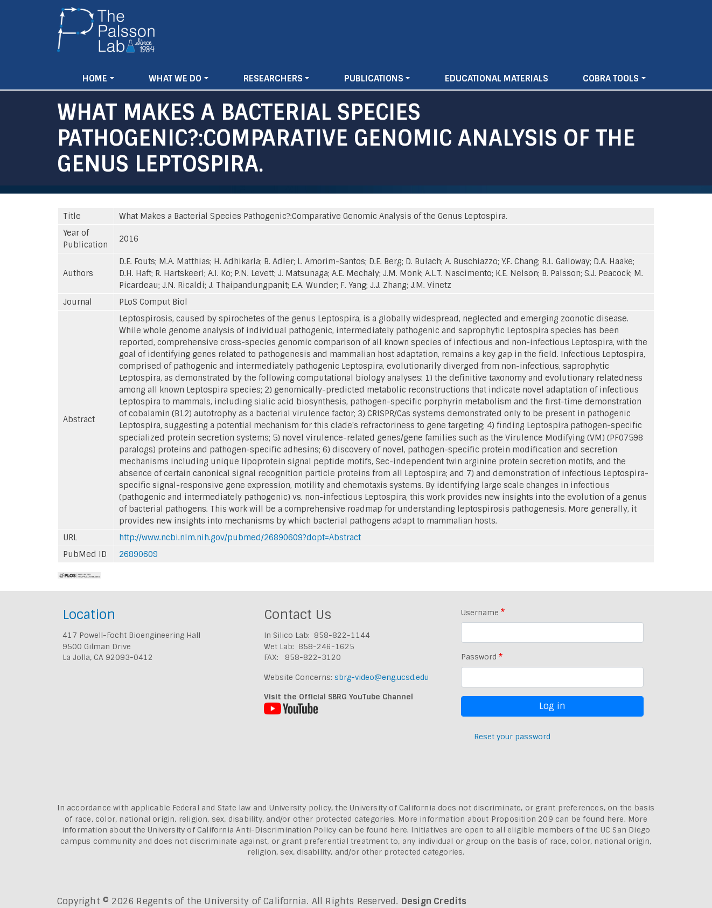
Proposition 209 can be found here (557, 819)
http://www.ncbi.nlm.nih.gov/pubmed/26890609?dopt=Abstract (240, 537)
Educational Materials (496, 78)
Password (479, 657)
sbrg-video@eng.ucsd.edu (381, 677)
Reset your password (512, 736)
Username (480, 612)
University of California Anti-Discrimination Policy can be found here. (278, 830)
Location (88, 614)
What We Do (175, 78)
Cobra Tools (611, 78)
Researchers (273, 78)
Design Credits (434, 901)
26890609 (138, 554)
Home (94, 78)
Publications (373, 78)
